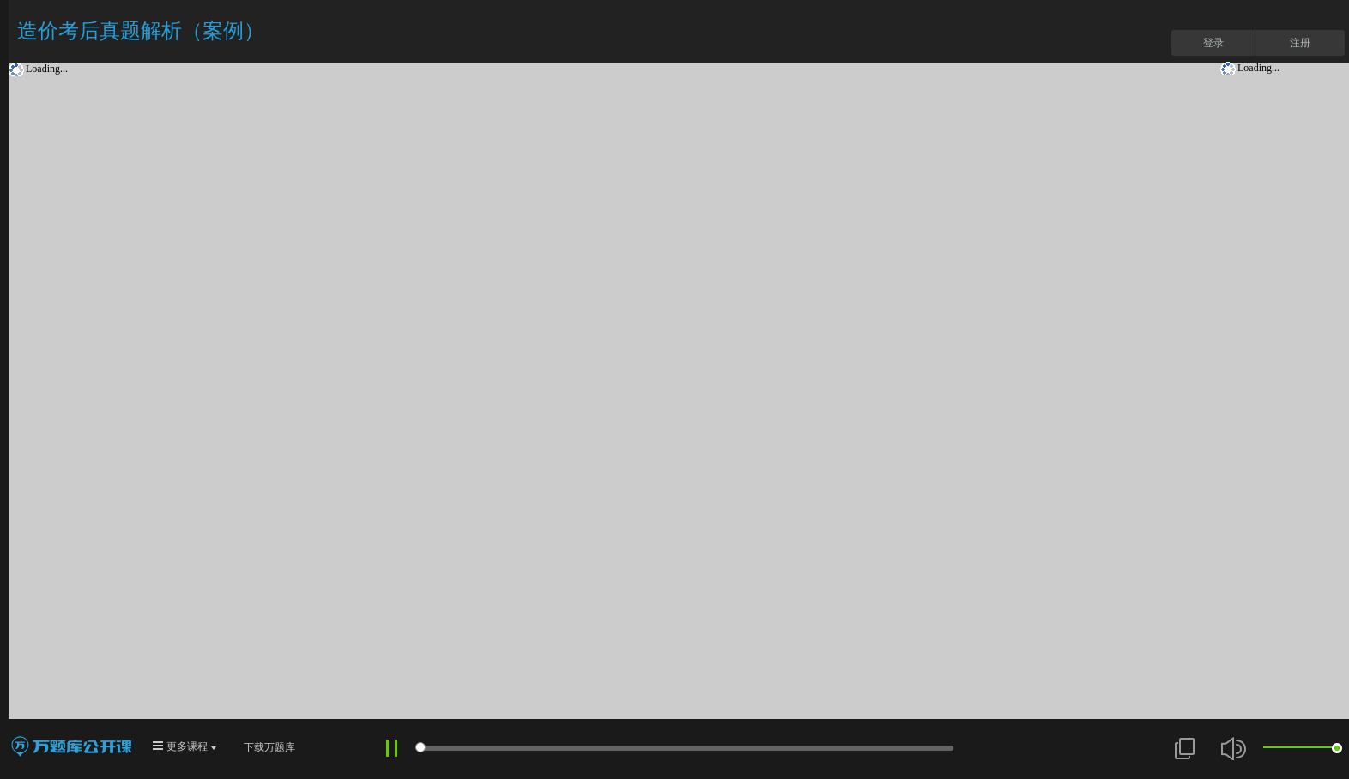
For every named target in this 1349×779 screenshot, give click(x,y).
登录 (1213, 43)
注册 (1300, 43)
